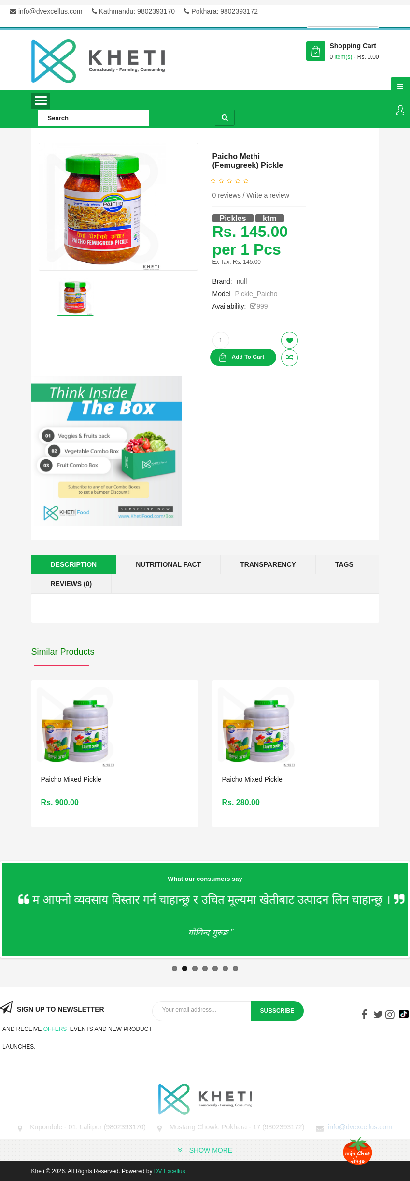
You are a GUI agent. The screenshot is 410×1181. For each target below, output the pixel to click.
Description (74, 564)
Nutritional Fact (168, 564)
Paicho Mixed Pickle (71, 779)
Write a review (267, 195)
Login (400, 111)
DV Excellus (169, 1171)
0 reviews (226, 195)
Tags (344, 564)
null (242, 281)
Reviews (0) (71, 584)
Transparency (268, 564)
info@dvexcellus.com (46, 11)
